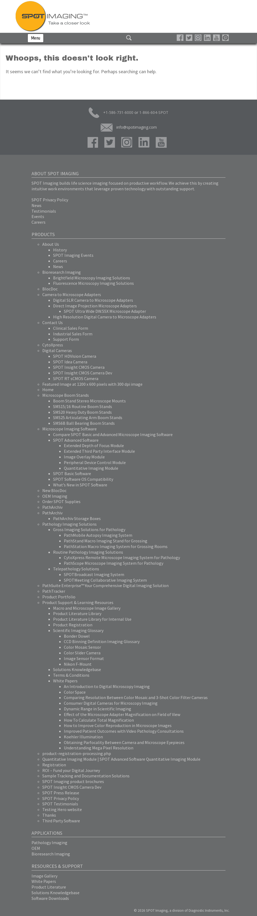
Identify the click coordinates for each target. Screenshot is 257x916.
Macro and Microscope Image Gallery (86, 608)
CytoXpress (52, 345)
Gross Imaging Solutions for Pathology (89, 529)
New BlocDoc (54, 490)
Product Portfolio (58, 596)
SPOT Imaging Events (73, 255)
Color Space (75, 692)
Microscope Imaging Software (69, 428)
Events (38, 216)
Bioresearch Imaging (61, 272)
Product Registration (72, 624)
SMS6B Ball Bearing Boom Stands (84, 423)
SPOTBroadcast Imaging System (94, 574)
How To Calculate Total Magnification (99, 720)
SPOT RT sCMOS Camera (75, 378)
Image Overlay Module (84, 456)
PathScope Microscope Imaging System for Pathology (113, 563)
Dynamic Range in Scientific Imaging (97, 708)
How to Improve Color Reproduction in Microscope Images (118, 725)
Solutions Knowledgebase (77, 669)
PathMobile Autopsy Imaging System (98, 535)
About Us (50, 244)
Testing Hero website (62, 809)
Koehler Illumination (83, 736)
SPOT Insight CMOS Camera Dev (82, 372)
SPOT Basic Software (72, 473)
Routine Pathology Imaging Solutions (88, 552)
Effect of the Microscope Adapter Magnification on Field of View (122, 714)
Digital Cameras (57, 350)
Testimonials (44, 211)
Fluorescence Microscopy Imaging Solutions (93, 283)
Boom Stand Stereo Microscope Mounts (89, 400)
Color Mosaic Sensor (82, 647)
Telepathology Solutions (76, 568)
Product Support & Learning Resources (77, 602)
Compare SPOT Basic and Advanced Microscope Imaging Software (113, 434)
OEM (36, 848)
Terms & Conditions (71, 675)
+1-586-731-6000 (111, 112)
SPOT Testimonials (60, 803)
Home (48, 389)
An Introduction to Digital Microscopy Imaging (107, 686)
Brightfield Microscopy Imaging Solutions (91, 277)
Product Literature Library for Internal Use (92, 619)
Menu (35, 38)
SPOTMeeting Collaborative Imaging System (105, 580)
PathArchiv (52, 507)
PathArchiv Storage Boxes (77, 518)
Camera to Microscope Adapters (71, 294)
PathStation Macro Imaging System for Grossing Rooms (116, 546)
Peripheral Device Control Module (95, 462)
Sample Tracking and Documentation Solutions (86, 775)
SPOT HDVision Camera (74, 356)
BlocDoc (50, 289)
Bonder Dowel (77, 636)
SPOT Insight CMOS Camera (79, 367)
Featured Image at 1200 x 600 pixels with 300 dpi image (92, 384)
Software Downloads (50, 898)
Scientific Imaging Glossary (78, 630)
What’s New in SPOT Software (80, 484)
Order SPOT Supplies (61, 501)
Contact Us (52, 322)
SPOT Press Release (60, 792)
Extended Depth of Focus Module (94, 445)
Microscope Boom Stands (65, 395)
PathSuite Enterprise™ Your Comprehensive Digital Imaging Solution (105, 585)
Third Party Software (61, 820)
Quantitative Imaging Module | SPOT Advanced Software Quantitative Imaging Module (121, 759)
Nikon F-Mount (78, 664)
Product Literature (49, 887)
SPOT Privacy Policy (50, 199)
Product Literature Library (77, 613)
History (60, 249)
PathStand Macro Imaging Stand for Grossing (105, 540)
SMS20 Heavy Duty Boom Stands (82, 412)
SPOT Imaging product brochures (73, 781)
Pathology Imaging (49, 842)
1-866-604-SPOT (153, 112)
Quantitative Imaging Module (91, 468)
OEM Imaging (54, 496)
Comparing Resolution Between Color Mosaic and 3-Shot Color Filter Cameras (136, 697)
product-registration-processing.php (76, 753)
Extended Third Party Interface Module (99, 451)
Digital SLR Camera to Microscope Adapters (93, 300)
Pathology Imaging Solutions (69, 524)
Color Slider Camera (82, 652)
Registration (54, 764)
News (36, 205)
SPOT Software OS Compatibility (83, 479)
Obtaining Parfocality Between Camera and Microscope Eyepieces (124, 742)
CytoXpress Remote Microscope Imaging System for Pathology (122, 557)
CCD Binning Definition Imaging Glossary (102, 641)
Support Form (66, 339)
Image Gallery (44, 876)
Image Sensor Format (84, 658)
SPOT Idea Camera (70, 361)
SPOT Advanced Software (76, 440)
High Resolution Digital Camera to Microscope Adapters (104, 317)
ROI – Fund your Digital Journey (71, 770)
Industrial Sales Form (72, 333)
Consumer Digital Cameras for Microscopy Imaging (111, 703)
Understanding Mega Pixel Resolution (98, 747)
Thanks (49, 815)
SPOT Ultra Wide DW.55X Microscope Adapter (105, 311)
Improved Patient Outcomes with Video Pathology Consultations (124, 731)
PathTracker (53, 591)
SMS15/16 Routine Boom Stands (82, 406)
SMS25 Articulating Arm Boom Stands (87, 417)
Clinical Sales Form (70, 328)
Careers (39, 222)
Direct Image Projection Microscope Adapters (95, 305)
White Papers (65, 680)
